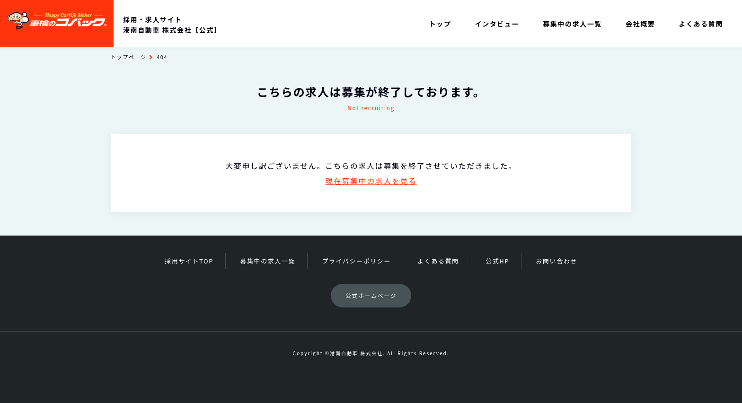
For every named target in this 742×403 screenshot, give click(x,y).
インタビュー (497, 23)
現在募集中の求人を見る (371, 180)
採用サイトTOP (189, 261)
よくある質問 (701, 23)
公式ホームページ (371, 295)
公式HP (497, 261)
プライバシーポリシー (356, 261)
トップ (440, 23)
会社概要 (640, 23)
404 (162, 57)
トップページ (128, 57)
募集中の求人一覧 (572, 23)
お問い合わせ (556, 261)
